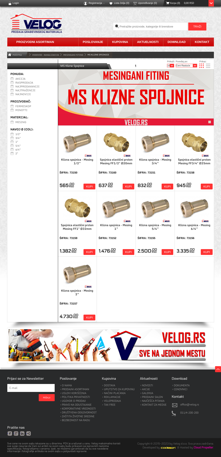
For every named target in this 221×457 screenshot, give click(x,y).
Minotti (21, 110)
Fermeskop (23, 106)
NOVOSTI (147, 385)
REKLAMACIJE (112, 397)
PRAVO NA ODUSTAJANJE (77, 405)
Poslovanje (93, 42)
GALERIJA (147, 393)
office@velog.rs (189, 404)
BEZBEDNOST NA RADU (76, 420)
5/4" (18, 146)
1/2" (18, 134)
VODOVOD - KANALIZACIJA (45, 54)
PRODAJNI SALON (152, 397)
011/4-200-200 (189, 412)
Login (16, 3)
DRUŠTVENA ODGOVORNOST (79, 412)
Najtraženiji (25, 90)
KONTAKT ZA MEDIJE (154, 405)
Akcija (20, 79)
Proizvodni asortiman (35, 42)
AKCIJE (146, 389)
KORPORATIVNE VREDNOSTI (79, 408)
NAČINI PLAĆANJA (114, 393)
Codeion (171, 447)
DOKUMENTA (182, 385)
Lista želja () (121, 3)
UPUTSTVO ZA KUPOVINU (119, 389)
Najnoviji (23, 94)
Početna (17, 54)
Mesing (20, 122)
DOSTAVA (109, 385)
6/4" (18, 150)
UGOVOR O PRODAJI (74, 401)
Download (177, 42)
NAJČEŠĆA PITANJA (153, 401)
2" (16, 153)
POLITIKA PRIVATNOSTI (76, 397)
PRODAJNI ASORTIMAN (75, 389)
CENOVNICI (180, 389)
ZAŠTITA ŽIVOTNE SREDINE (78, 416)
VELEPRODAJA (112, 401)
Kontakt (202, 42)
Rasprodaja (24, 83)
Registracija (95, 3)
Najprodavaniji (27, 86)
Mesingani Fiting (73, 54)
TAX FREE (109, 405)
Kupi (89, 186)
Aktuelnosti (148, 42)
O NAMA (67, 385)
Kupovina (120, 42)
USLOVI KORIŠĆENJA (74, 393)
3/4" (18, 138)
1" (16, 142)
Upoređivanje (147, 3)
